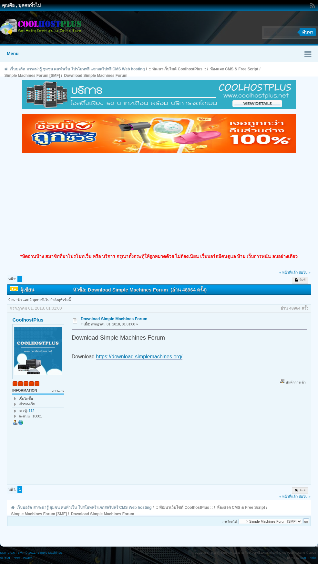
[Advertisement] (159, 203)
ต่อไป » (304, 272)
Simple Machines (49, 552)
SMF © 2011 (26, 552)
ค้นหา (307, 32)
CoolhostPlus (27, 320)
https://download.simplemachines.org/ (139, 356)
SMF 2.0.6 (7, 552)
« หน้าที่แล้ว (288, 272)
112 (32, 411)
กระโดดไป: (230, 521)
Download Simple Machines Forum (114, 319)
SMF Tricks (308, 557)
